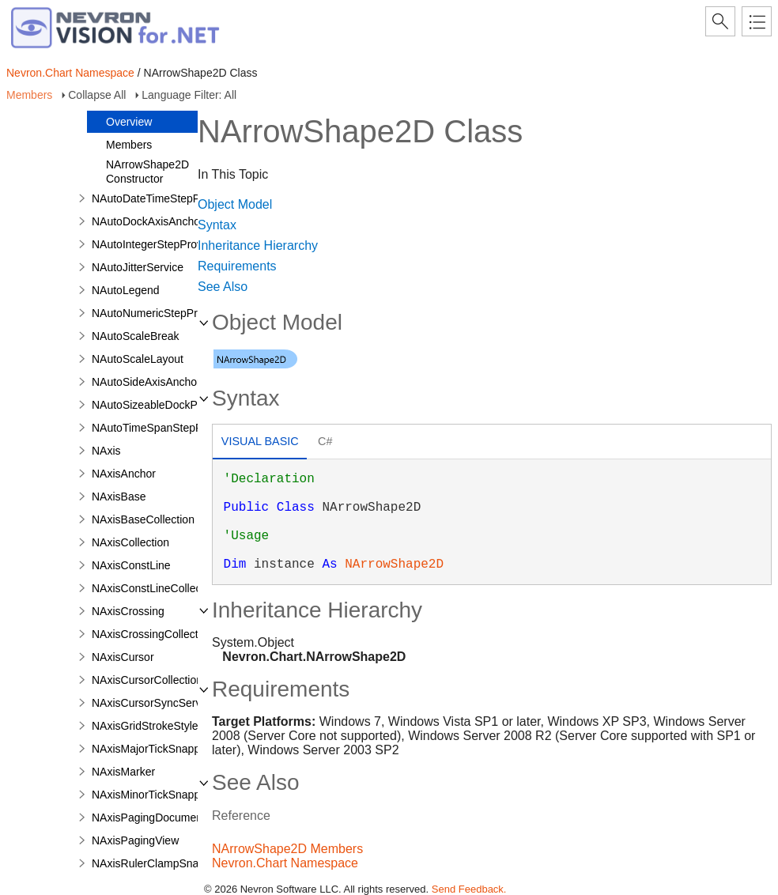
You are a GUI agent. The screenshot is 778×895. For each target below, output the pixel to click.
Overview (129, 121)
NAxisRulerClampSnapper (156, 863)
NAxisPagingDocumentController (173, 817)
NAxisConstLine (131, 565)
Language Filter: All (189, 95)
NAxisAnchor (124, 473)
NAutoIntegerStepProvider (156, 244)
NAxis (106, 450)
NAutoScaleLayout (137, 359)
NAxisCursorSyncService (153, 703)
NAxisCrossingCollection (152, 634)
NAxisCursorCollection (147, 680)
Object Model (235, 204)
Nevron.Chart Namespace (70, 72)
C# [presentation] (325, 441)
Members (29, 95)
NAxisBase (118, 496)
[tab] (260, 443)
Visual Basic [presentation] (260, 441)
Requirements (237, 266)
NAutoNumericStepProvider (160, 313)
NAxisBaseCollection (143, 519)
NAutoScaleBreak (135, 336)
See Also (222, 286)
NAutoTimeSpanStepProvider (164, 427)
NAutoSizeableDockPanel (155, 404)
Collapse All (97, 95)
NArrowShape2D (394, 564)
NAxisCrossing (128, 611)
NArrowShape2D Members (287, 848)
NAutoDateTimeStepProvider (163, 198)
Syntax (217, 225)
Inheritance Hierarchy (258, 245)
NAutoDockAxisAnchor (148, 221)
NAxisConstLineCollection (155, 588)
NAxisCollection (130, 542)
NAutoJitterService (137, 267)
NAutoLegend (126, 290)
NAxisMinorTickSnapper (151, 794)
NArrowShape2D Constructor (147, 171)
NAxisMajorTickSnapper (151, 748)
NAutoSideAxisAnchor (146, 382)
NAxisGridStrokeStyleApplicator (169, 725)
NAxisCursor (123, 657)
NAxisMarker (123, 771)
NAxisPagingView (135, 840)
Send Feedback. (469, 889)
